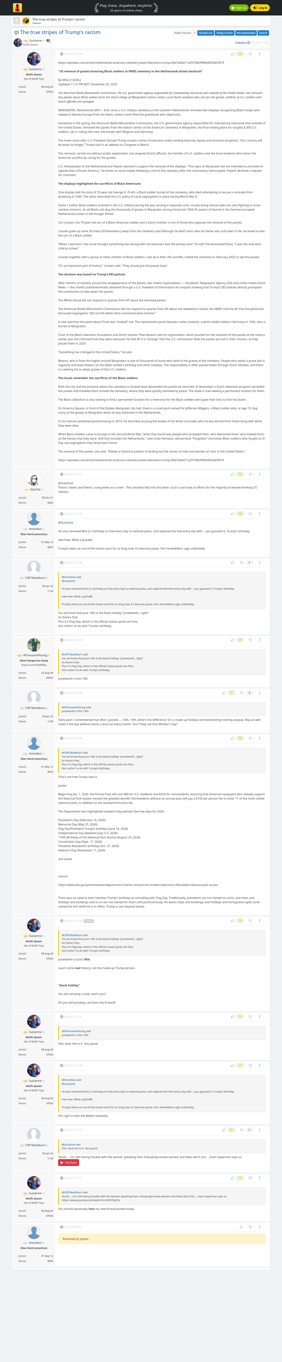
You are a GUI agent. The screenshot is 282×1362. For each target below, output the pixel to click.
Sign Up (239, 8)
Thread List (206, 33)
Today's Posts (224, 33)
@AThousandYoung (73, 707)
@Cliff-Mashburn (72, 654)
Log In (260, 8)
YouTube (68, 1163)
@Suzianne (65, 483)
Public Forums (182, 33)
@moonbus (69, 577)
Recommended (246, 33)
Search (263, 33)
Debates (240, 43)
